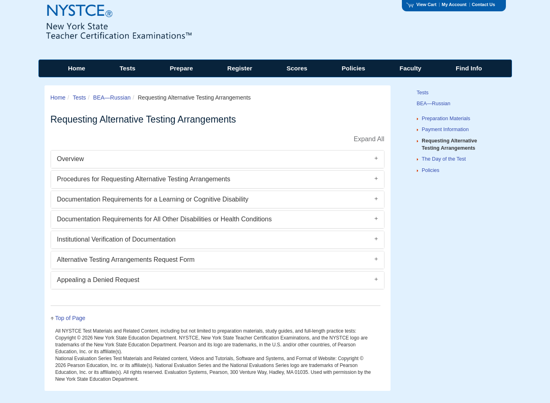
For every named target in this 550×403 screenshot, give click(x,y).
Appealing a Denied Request (98, 279)
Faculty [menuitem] (410, 68)
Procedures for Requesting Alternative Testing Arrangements (143, 179)
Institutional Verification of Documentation (116, 239)
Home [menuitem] (76, 68)
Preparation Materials (446, 118)
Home (58, 97)
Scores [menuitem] (297, 68)
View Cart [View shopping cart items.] (421, 4)
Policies (430, 170)
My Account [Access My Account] (454, 4)
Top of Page (70, 318)
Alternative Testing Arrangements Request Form (126, 259)
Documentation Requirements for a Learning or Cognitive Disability (152, 199)
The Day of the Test (444, 159)
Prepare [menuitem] (181, 68)
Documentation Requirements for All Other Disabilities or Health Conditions (164, 219)
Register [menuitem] (240, 68)
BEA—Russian (112, 97)
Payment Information (445, 129)
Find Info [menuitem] (469, 68)
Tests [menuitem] (128, 68)
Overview (70, 158)
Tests (79, 97)
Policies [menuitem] (353, 68)
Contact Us (483, 4)
